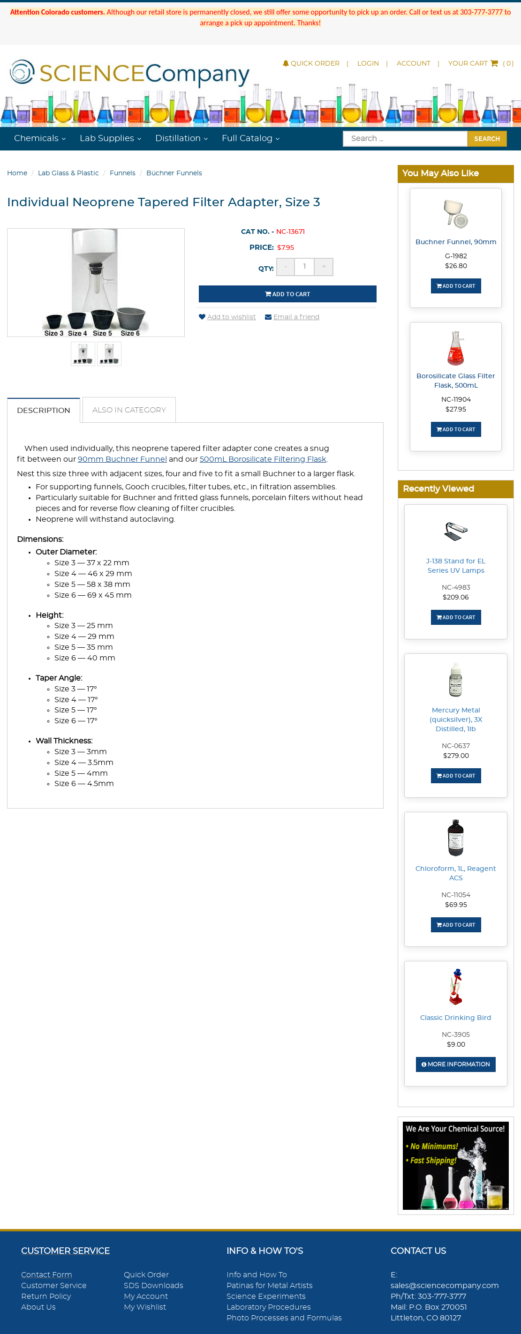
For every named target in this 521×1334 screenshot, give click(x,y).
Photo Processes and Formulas (284, 1318)
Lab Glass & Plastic (68, 173)
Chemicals (36, 139)
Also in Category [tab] (129, 410)
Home (17, 173)
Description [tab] (43, 410)
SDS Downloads (153, 1285)
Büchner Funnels (174, 173)
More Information (456, 1064)
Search (487, 138)
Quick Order (311, 63)
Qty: (266, 269)
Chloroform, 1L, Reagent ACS (455, 874)
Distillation (178, 139)
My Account (146, 1296)
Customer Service (54, 1285)
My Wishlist (145, 1307)
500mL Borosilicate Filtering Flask (263, 459)
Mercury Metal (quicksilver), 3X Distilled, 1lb (456, 720)
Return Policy (46, 1296)
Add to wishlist (227, 317)
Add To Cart (456, 285)
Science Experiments (266, 1296)
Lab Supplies (107, 139)
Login (368, 63)
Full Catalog (247, 139)
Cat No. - (257, 232)
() (481, 63)
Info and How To (257, 1275)
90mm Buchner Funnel (122, 459)
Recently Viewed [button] (438, 489)
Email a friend (292, 317)
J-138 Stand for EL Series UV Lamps (455, 566)
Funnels (123, 173)
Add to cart (287, 294)
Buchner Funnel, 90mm (456, 242)
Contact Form (46, 1275)
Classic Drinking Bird (455, 1018)
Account (413, 63)
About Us (38, 1307)
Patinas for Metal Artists (270, 1285)
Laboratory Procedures (269, 1307)
